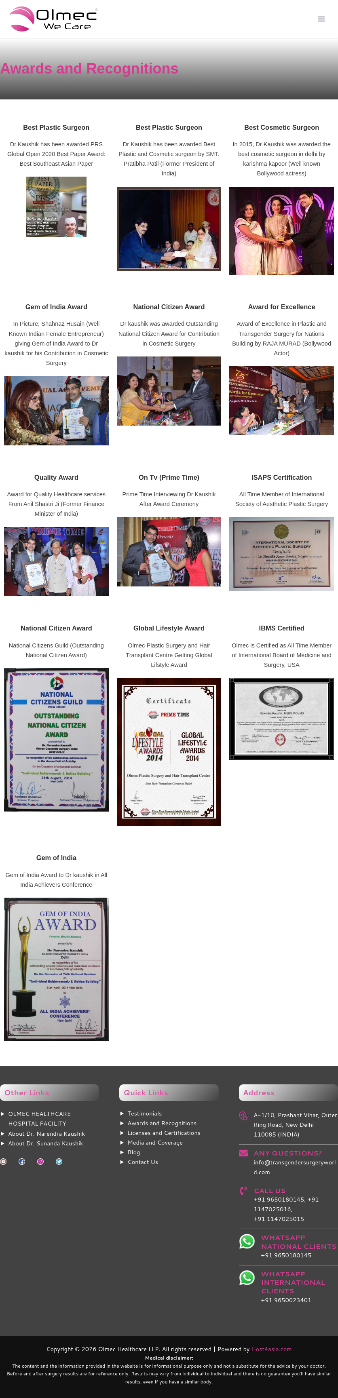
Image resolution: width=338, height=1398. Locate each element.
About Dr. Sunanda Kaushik (45, 1143)
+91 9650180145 (286, 1255)
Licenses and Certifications (164, 1132)
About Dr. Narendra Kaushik (46, 1133)
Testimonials (144, 1113)
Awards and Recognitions (161, 1123)
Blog (133, 1152)
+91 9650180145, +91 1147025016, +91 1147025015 (286, 1209)
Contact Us (142, 1162)
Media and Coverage (155, 1142)
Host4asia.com (271, 1349)
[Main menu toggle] (321, 19)
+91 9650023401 (286, 1300)
